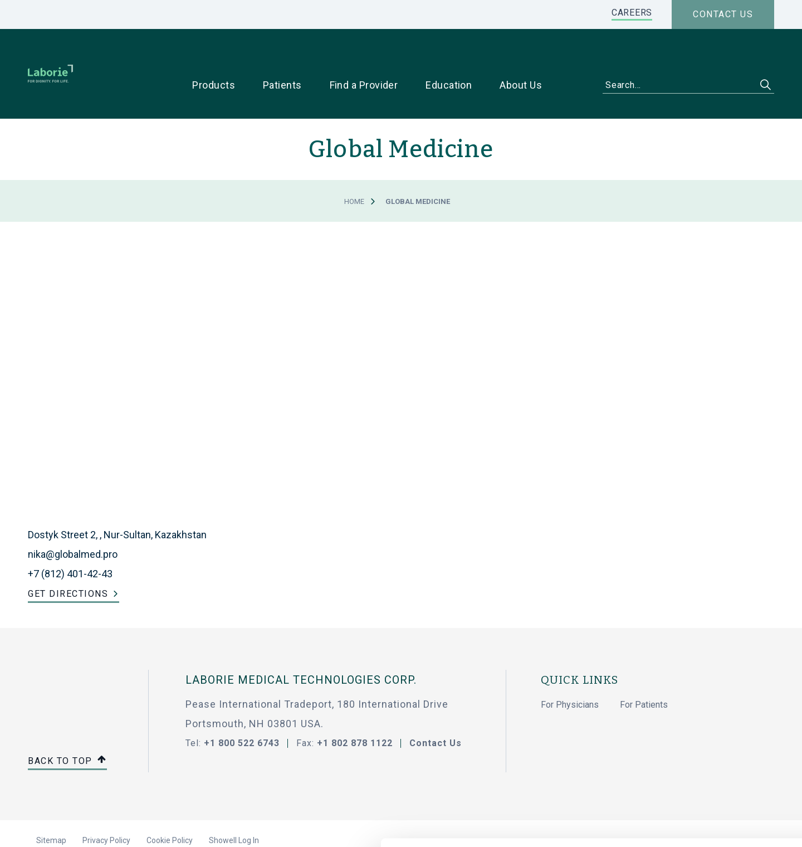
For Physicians (570, 670)
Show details (590, 825)
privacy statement (199, 780)
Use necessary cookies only (709, 738)
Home (354, 167)
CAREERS (632, 12)
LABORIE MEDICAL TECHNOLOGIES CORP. (301, 646)
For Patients (644, 670)
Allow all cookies (709, 702)
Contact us (723, 14)
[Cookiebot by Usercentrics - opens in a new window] (72, 825)
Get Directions (68, 559)
